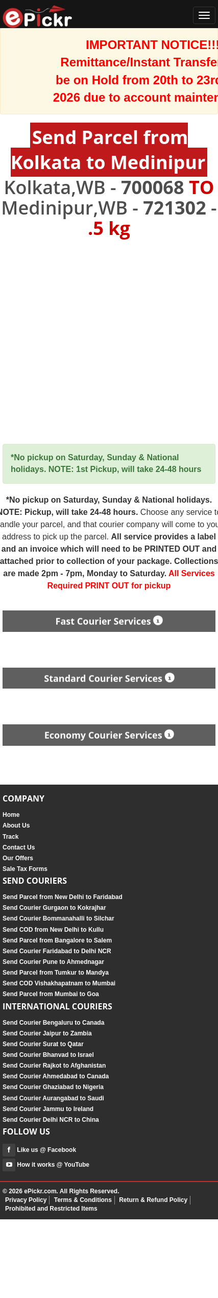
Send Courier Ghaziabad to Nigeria (53, 1087)
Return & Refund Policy (153, 1199)
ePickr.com (40, 1191)
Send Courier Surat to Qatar (43, 1044)
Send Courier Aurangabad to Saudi (53, 1098)
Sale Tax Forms (25, 868)
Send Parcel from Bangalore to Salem (57, 940)
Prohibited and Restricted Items (51, 1208)
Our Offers (18, 858)
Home (11, 814)
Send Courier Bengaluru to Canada (53, 1022)
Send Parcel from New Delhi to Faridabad (63, 897)
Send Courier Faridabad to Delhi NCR (57, 951)
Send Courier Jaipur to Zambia (47, 1033)
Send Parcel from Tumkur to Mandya (56, 972)
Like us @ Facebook (39, 1149)
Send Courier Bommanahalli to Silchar (58, 918)
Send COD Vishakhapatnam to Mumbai (59, 983)
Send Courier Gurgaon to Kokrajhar (54, 907)
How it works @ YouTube (46, 1164)
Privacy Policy (25, 1199)
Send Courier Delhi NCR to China (51, 1119)
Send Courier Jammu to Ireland (48, 1109)
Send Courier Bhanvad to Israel (48, 1054)
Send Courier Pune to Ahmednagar (53, 961)
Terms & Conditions (83, 1199)
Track (10, 836)
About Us (16, 825)
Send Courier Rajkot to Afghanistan (54, 1065)
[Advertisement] (95, 341)
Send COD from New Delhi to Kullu (53, 929)
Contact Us (19, 847)
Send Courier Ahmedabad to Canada (56, 1076)
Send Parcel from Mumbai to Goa (51, 994)
